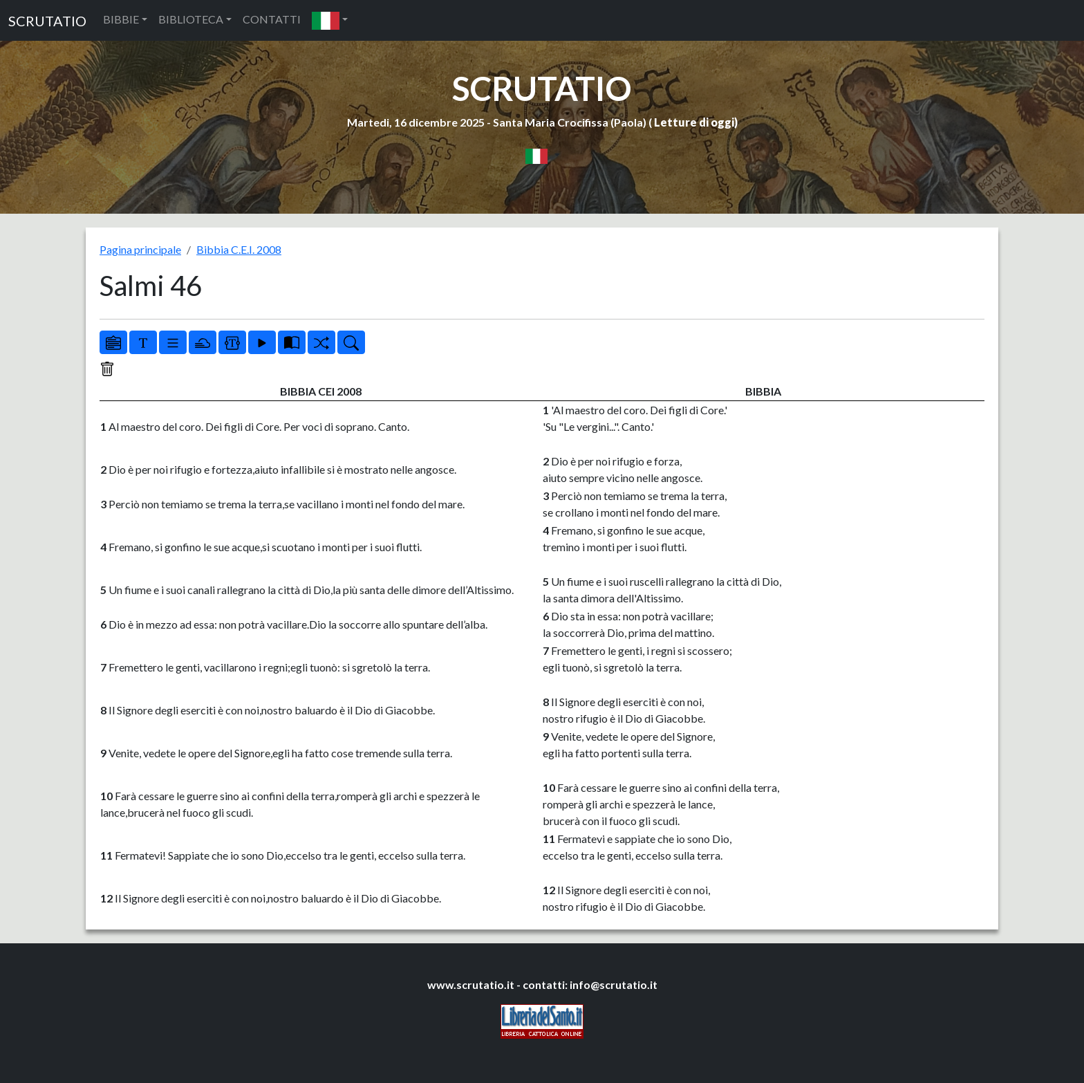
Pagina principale (140, 249)
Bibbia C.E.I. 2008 (238, 249)
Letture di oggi (694, 122)
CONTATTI (272, 19)
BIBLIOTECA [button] (190, 19)
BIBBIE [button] (121, 19)
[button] (329, 20)
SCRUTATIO (47, 20)
